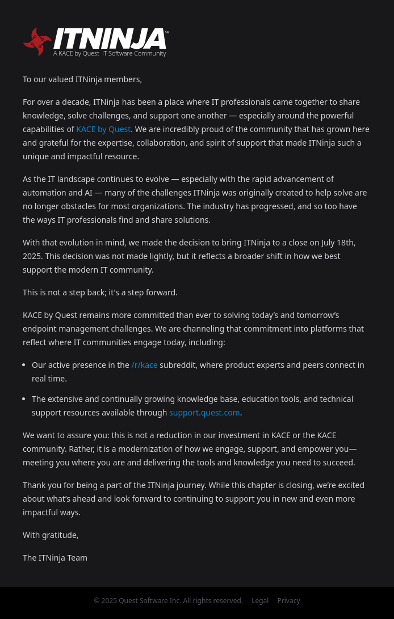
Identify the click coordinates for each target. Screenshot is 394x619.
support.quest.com (204, 412)
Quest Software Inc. (150, 600)
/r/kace (145, 364)
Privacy (289, 600)
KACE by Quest (103, 129)
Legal (260, 600)
